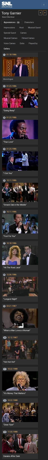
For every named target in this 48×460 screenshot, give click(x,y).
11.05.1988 (12, 431)
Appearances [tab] (12, 22)
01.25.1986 (11, 86)
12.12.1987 (12, 337)
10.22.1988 (12, 368)
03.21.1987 (11, 306)
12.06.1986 (11, 274)
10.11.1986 (11, 180)
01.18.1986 (11, 54)
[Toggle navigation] (43, 5)
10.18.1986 (11, 243)
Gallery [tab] (7, 48)
